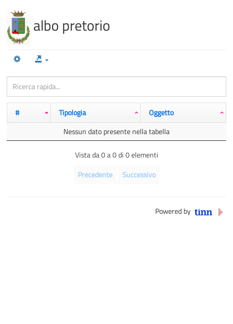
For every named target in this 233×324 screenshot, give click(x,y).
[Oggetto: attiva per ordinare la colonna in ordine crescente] (183, 113)
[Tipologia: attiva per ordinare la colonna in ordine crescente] (96, 113)
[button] (41, 59)
